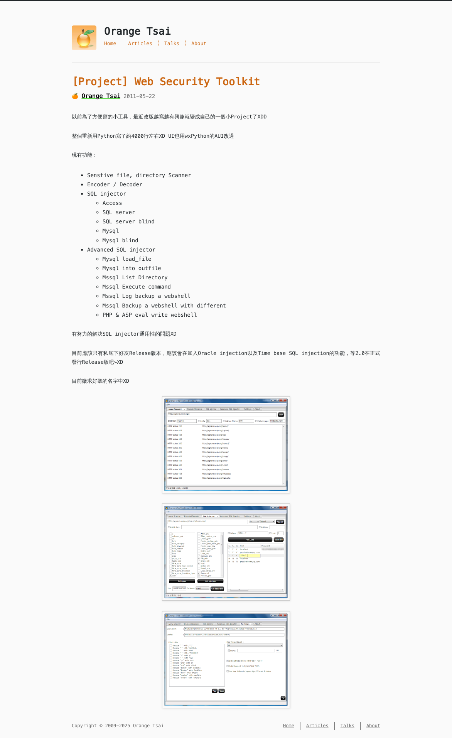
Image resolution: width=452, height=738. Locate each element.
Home (110, 43)
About (198, 43)
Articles (140, 43)
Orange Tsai (100, 96)
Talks (171, 43)
